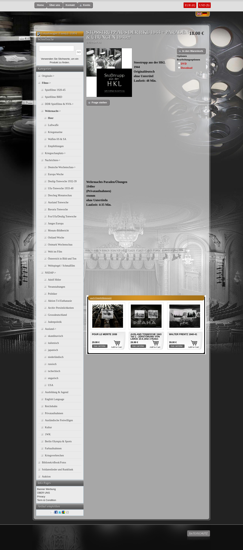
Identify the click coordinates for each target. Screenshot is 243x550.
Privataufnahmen (54, 413)
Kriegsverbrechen (54, 455)
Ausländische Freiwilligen (59, 420)
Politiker (52, 293)
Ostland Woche (56, 237)
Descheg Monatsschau (60, 195)
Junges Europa (56, 223)
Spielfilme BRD (53, 97)
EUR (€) (190, 5)
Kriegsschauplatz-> (55, 153)
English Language (54, 399)
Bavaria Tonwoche (58, 209)
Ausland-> (50, 329)
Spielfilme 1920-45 (55, 90)
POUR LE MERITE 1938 (104, 334)
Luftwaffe (53, 125)
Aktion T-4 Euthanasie (60, 300)
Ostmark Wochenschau (60, 244)
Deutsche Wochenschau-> (62, 167)
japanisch (53, 350)
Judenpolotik (55, 322)
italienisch (53, 343)
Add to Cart (116, 347)
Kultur (48, 427)
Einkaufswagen (49, 33)
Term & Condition (46, 500)
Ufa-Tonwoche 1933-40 (60, 188)
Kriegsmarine (55, 132)
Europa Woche (56, 174)
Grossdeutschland (57, 314)
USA (50, 385)
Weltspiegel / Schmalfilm (61, 265)
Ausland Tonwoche (58, 202)
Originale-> (48, 75)
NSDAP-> (50, 272)
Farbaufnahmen (53, 448)
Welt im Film (55, 251)
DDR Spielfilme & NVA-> (59, 104)
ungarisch (53, 378)
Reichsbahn (51, 406)
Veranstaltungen (56, 286)
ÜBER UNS (43, 492)
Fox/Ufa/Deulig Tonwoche (62, 216)
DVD (184, 63)
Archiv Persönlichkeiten (61, 307)
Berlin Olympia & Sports (58, 441)
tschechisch (54, 371)
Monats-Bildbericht (58, 230)
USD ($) (204, 5)
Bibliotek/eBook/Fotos (54, 462)
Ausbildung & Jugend (56, 392)
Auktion (46, 476)
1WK (48, 434)
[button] (40, 5)
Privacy (41, 496)
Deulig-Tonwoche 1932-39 (62, 181)
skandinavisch (55, 336)
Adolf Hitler (54, 279)
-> (46, 83)
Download (187, 67)
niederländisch (56, 357)
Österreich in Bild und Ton (62, 258)
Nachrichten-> (52, 160)
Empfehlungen (56, 146)
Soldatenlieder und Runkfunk (57, 469)
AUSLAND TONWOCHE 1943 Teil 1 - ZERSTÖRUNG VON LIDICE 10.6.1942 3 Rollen (146, 336)
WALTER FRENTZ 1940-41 (183, 334)
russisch (52, 364)
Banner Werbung (46, 489)
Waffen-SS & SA (57, 139)
